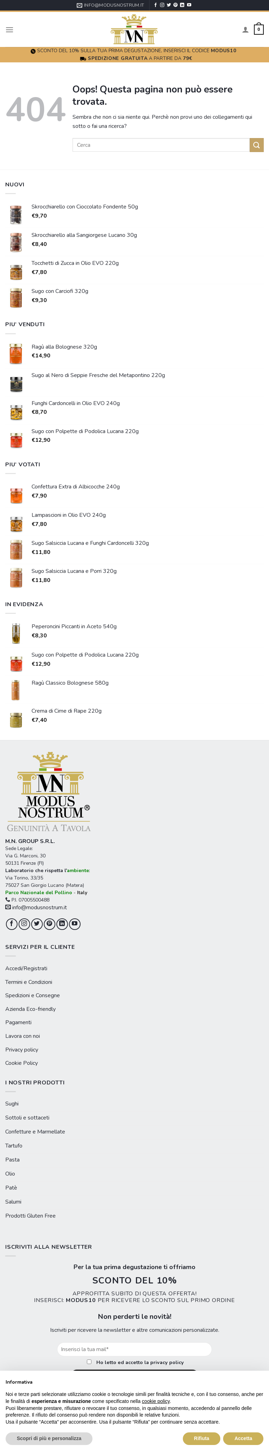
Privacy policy (21, 1050)
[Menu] (9, 29)
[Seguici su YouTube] (189, 5)
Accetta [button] (243, 1438)
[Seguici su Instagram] (162, 5)
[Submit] (257, 145)
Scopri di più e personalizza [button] (49, 1438)
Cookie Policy (21, 1063)
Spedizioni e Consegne (32, 995)
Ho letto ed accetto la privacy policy (140, 1362)
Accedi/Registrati (26, 968)
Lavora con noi (22, 1036)
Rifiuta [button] (201, 1438)
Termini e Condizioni (28, 982)
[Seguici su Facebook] (155, 5)
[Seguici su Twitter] (169, 5)
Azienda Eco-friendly (30, 1009)
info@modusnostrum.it (36, 907)
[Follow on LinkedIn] (182, 5)
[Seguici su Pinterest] (175, 5)
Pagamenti (18, 1022)
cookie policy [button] (156, 1401)
